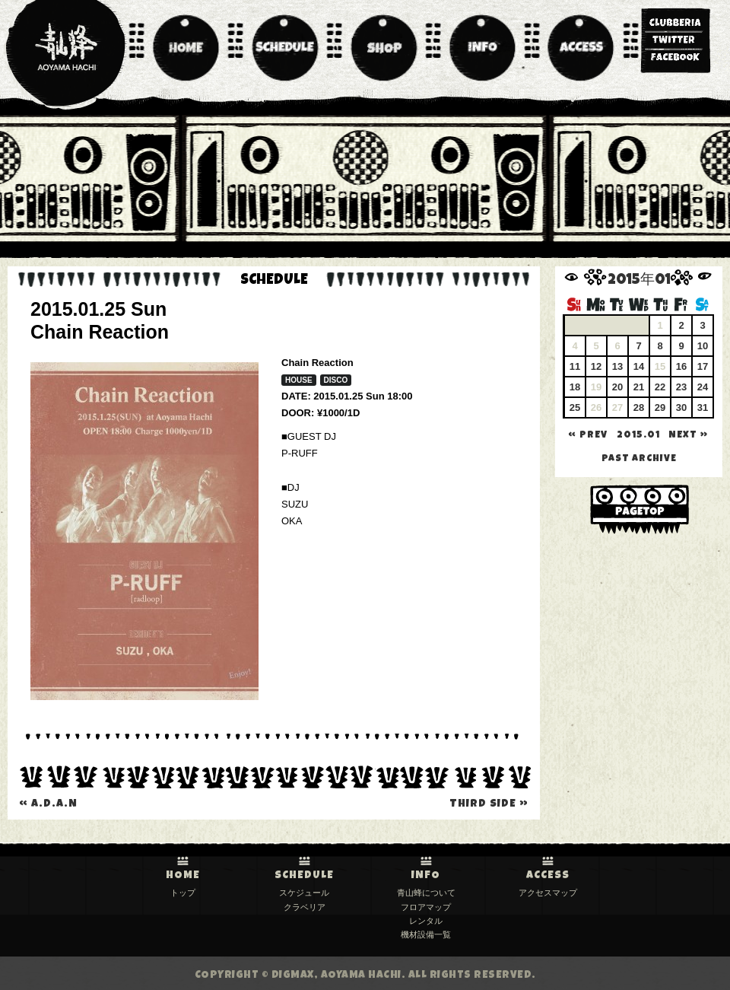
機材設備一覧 (426, 934)
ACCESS (548, 876)
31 (702, 407)
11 (575, 366)
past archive (639, 459)
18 (575, 387)
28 (638, 407)
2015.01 (638, 436)
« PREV (588, 436)
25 (575, 407)
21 (638, 387)
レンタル (426, 920)
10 (702, 346)
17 (702, 366)
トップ (182, 892)
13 (617, 366)
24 (702, 387)
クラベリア (304, 907)
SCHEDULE (304, 876)
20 (617, 387)
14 (638, 366)
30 (681, 407)
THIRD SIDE (488, 804)
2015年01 (639, 281)
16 (681, 366)
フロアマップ (426, 907)
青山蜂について (426, 892)
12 (596, 366)
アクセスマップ (548, 892)
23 (681, 387)
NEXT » (688, 436)
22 (660, 387)
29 (660, 407)
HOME (183, 876)
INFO (425, 876)
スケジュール (304, 892)
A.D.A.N (48, 804)
